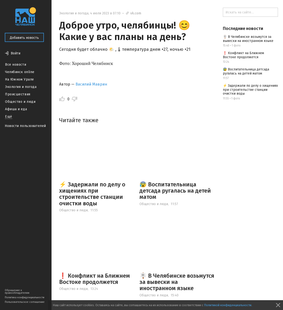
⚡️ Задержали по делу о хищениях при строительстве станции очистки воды (92, 194)
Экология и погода (21, 87)
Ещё (8, 117)
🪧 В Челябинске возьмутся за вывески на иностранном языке (176, 282)
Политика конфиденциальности (24, 297)
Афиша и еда (16, 109)
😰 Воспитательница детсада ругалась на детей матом (175, 191)
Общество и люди (20, 102)
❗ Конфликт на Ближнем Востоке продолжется (94, 278)
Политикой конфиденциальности (227, 305)
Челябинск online (20, 72)
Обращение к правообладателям (17, 291)
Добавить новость (24, 38)
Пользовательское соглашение (25, 302)
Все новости (15, 65)
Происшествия (17, 94)
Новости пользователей (25, 126)
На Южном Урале (19, 79)
